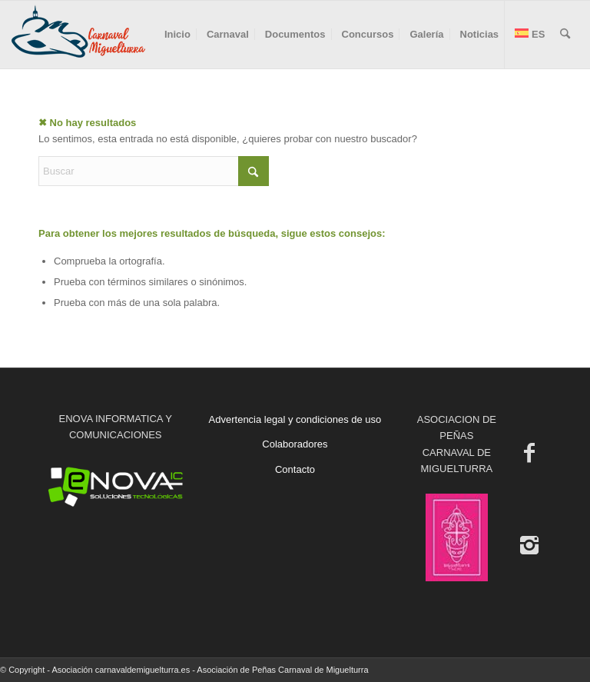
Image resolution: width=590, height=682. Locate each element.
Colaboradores (294, 444)
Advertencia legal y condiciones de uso (295, 419)
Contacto (295, 469)
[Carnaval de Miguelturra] (78, 34)
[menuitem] (177, 34)
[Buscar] (565, 34)
